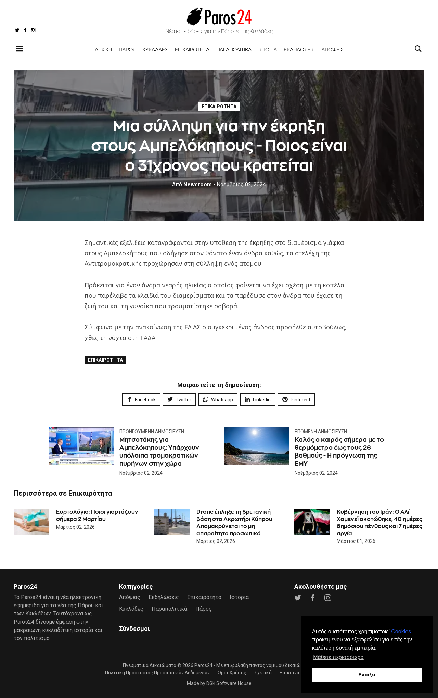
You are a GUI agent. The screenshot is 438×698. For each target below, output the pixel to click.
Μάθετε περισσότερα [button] (338, 657)
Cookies (401, 631)
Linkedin (258, 399)
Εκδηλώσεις (299, 49)
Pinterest (296, 399)
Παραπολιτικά (234, 49)
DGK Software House (229, 683)
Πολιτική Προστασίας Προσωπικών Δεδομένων (157, 672)
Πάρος (127, 49)
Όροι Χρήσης (232, 672)
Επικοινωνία (294, 672)
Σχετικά (263, 672)
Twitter (179, 399)
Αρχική (103, 49)
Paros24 (203, 665)
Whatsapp (218, 399)
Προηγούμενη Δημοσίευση (151, 431)
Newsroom (192, 184)
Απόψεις (332, 49)
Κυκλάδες (155, 49)
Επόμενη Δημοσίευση (321, 431)
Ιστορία (267, 49)
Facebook (141, 399)
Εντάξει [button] (366, 674)
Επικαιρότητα (192, 49)
